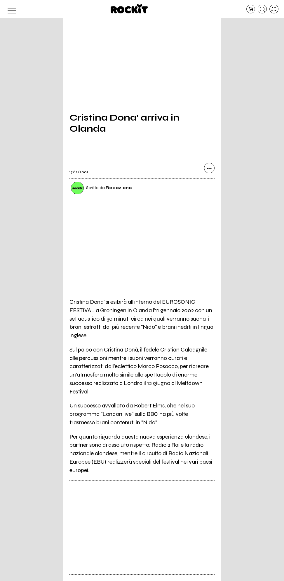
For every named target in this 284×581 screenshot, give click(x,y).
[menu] (10, 9)
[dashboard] (273, 9)
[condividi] (209, 168)
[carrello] (250, 9)
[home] (129, 8)
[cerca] (262, 9)
